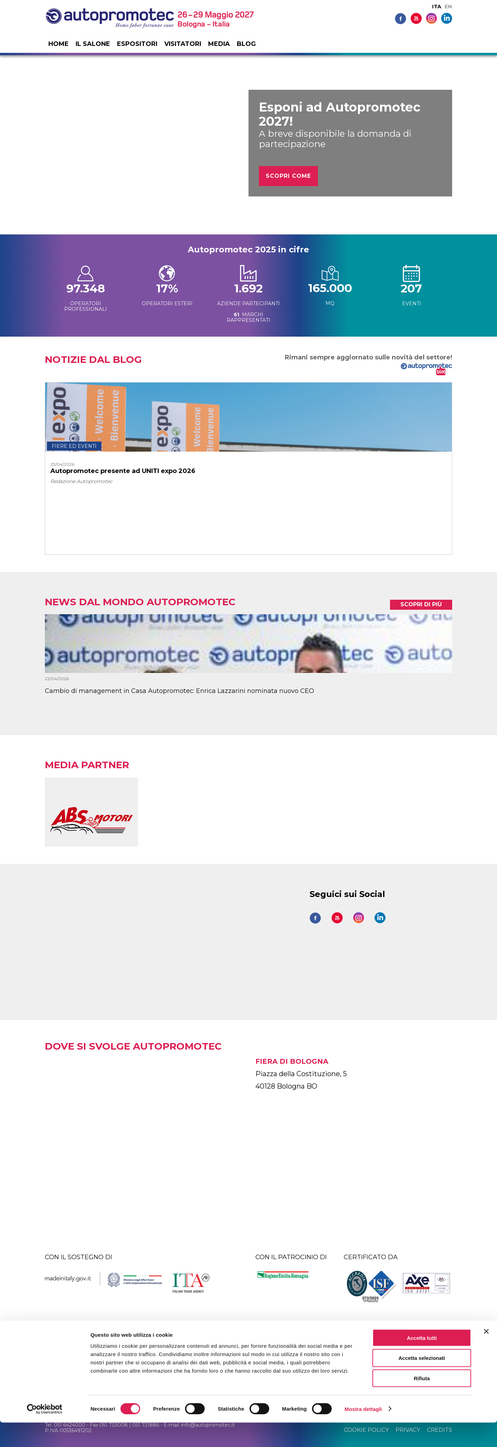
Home (58, 44)
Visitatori (182, 44)
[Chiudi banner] (486, 1355)
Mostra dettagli (363, 1433)
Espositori (137, 44)
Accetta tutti (422, 1362)
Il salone (93, 44)
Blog (246, 44)
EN (448, 6)
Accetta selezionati (421, 1383)
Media (219, 44)
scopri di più (421, 604)
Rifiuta (422, 1403)
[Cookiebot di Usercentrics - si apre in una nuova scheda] (44, 1433)
